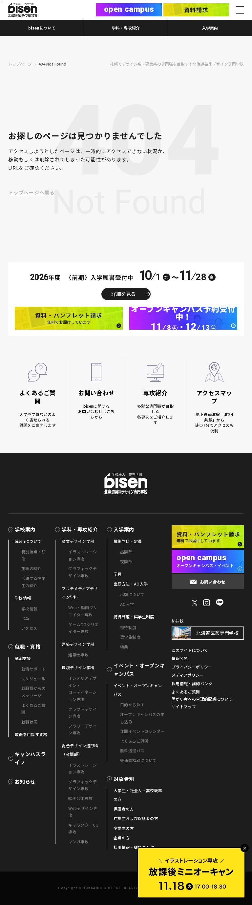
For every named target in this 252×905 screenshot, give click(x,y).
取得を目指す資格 (31, 734)
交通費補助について (138, 760)
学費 (118, 574)
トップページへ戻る (31, 192)
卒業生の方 (124, 828)
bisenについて (41, 28)
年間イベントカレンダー (142, 731)
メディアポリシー (188, 675)
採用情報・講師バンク (134, 847)
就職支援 (23, 658)
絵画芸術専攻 (80, 798)
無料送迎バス (132, 750)
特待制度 (128, 627)
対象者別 (124, 778)
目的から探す (132, 704)
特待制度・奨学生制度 (134, 616)
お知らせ (25, 781)
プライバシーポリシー (192, 666)
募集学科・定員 (128, 541)
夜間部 (126, 561)
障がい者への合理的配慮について (202, 699)
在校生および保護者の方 (136, 818)
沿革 (25, 618)
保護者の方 (124, 809)
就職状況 (29, 722)
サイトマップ (184, 706)
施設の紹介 (31, 568)
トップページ (20, 64)
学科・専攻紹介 (126, 28)
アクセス (29, 628)
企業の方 (122, 837)
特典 (124, 646)
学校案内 (25, 529)
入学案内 (210, 28)
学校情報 (23, 598)
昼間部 (126, 551)
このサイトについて (190, 650)
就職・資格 (28, 646)
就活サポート (33, 668)
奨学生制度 (130, 637)
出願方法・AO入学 (131, 583)
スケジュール (33, 678)
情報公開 (180, 658)
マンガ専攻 (78, 841)
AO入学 (127, 604)
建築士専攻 (78, 654)
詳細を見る (123, 293)
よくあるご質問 (134, 741)
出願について (132, 594)
